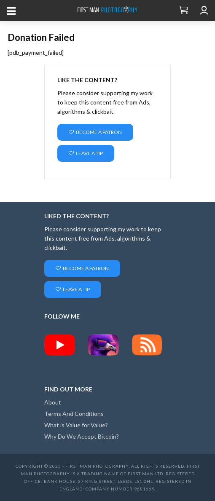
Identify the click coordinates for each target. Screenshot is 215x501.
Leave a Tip (86, 153)
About (52, 402)
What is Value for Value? (76, 425)
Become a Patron (95, 132)
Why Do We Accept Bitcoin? (81, 436)
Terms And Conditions (74, 413)
